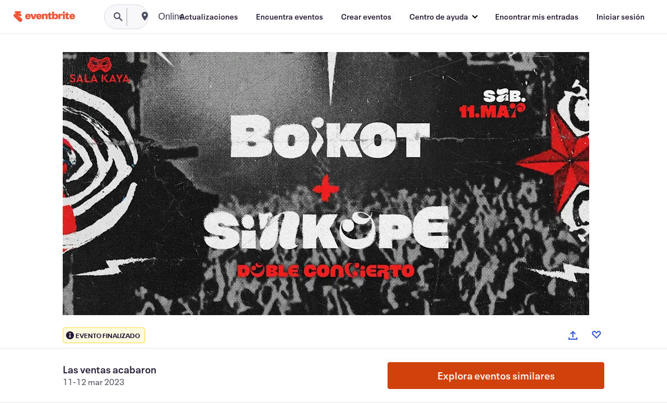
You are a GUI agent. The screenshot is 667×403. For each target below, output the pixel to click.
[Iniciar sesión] (620, 17)
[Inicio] (44, 16)
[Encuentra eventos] (289, 17)
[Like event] (596, 335)
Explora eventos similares (496, 375)
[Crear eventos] (366, 17)
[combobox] (214, 17)
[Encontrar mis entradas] (536, 17)
